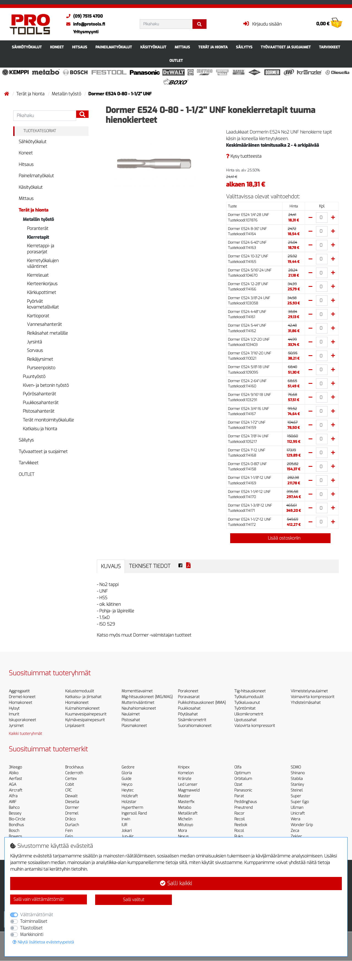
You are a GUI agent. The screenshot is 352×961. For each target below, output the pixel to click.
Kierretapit (38, 237)
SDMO (296, 767)
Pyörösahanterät (39, 394)
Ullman (297, 807)
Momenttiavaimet (137, 691)
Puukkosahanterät (41, 402)
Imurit (14, 714)
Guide (126, 778)
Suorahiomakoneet (194, 725)
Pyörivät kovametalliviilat (43, 304)
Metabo (184, 807)
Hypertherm (132, 807)
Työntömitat (244, 708)
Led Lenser (187, 784)
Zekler (296, 836)
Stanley (297, 784)
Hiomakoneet (20, 702)
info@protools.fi (84, 24)
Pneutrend (243, 807)
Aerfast (15, 778)
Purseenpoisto (41, 368)
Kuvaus (111, 566)
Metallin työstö (67, 94)
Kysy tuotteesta (244, 156)
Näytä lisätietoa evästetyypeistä (43, 942)
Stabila (297, 778)
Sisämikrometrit (192, 720)
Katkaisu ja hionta (40, 429)
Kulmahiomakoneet (82, 708)
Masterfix (186, 801)
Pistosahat (131, 720)
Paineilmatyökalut (113, 47)
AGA (12, 784)
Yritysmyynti (85, 32)
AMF (12, 801)
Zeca (295, 830)
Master (184, 796)
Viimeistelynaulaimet (309, 691)
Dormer (72, 807)
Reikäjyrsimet (40, 359)
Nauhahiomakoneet (139, 708)
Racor (239, 813)
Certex (71, 778)
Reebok (240, 824)
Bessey (15, 813)
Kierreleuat (38, 275)
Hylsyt (14, 708)
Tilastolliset (31, 928)
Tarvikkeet (329, 47)
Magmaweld (189, 790)
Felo (69, 836)
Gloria (127, 773)
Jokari (127, 830)
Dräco (70, 819)
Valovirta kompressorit (254, 725)
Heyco (127, 784)
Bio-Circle (17, 819)
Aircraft (15, 790)
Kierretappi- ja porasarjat (40, 249)
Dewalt (71, 796)
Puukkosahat (189, 708)
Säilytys (244, 47)
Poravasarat (189, 696)
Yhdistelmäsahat (306, 702)
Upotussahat (245, 720)
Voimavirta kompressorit (312, 696)
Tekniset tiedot (149, 566)
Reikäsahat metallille (47, 333)
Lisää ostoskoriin (280, 538)
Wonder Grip (302, 824)
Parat (239, 796)
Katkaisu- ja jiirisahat (83, 696)
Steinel (297, 790)
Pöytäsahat (188, 714)
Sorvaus (35, 350)
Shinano (298, 773)
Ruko (238, 836)
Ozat (238, 784)
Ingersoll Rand (134, 813)
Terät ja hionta (213, 47)
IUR (124, 824)
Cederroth (74, 773)
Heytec (128, 790)
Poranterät (37, 228)
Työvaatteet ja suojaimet (286, 47)
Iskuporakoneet (22, 720)
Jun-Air (128, 836)
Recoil (239, 819)
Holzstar (129, 801)
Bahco (14, 807)
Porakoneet (188, 691)
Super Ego (300, 801)
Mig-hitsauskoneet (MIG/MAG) (147, 696)
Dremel (71, 813)
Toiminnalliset (33, 921)
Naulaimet (131, 714)
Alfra (13, 796)
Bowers (15, 836)
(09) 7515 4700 (83, 16)
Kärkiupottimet (41, 292)
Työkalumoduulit (248, 696)
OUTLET (176, 60)
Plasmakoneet (134, 725)
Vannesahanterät (44, 324)
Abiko (13, 773)
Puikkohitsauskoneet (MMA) (202, 702)
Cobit (69, 784)
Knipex (183, 767)
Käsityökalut (153, 47)
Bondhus (16, 824)
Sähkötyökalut (27, 47)
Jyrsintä (34, 342)
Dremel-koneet (22, 696)
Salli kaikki (176, 883)
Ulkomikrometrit (248, 714)
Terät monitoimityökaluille (48, 420)
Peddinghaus (245, 801)
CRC (68, 790)
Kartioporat (38, 316)
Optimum (242, 773)
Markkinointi (31, 934)
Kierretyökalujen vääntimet (43, 264)
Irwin (126, 819)
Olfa (237, 767)
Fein (69, 830)
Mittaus (182, 47)
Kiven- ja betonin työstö (46, 385)
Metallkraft (187, 813)
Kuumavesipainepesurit (85, 714)
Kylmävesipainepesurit (85, 720)
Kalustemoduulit (79, 691)
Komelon (186, 773)
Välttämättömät (36, 915)
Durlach (72, 824)
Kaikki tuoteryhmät (25, 733)
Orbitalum (243, 778)
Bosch (14, 830)
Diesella (72, 801)
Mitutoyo (185, 824)
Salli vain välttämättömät (38, 899)
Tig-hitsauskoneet (250, 691)
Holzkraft (130, 796)
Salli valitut (133, 899)
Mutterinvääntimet (138, 702)
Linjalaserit (74, 725)
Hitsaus (79, 47)
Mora (182, 830)
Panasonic (243, 790)
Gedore (128, 767)
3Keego (15, 767)
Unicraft (298, 813)
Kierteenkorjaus (42, 284)
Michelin (185, 819)
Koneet (57, 47)
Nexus (183, 836)
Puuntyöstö (34, 376)
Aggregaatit (19, 691)
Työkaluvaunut (247, 702)
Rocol (239, 830)
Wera (295, 819)
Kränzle (184, 778)
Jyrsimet (16, 725)
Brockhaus (74, 767)
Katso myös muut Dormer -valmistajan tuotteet (144, 635)
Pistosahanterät (38, 411)
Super (296, 796)
